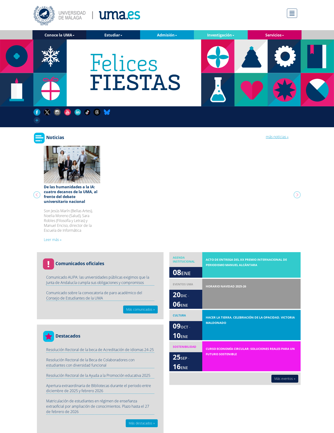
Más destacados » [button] (142, 423)
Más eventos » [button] (284, 378)
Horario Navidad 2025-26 (226, 286)
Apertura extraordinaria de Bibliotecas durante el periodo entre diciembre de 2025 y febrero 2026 (98, 388)
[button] (36, 196)
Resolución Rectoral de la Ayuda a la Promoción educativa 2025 (98, 375)
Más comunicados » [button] (140, 309)
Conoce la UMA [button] (59, 35)
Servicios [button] (274, 35)
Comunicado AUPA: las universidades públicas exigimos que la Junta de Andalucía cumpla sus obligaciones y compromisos (97, 280)
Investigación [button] (220, 35)
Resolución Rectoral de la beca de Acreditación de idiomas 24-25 (100, 349)
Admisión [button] (167, 35)
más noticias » (277, 136)
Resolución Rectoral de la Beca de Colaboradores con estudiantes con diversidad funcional (90, 362)
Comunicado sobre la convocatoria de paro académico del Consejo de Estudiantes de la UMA (94, 295)
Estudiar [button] (113, 35)
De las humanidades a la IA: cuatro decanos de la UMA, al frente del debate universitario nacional (70, 194)
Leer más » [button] (52, 239)
